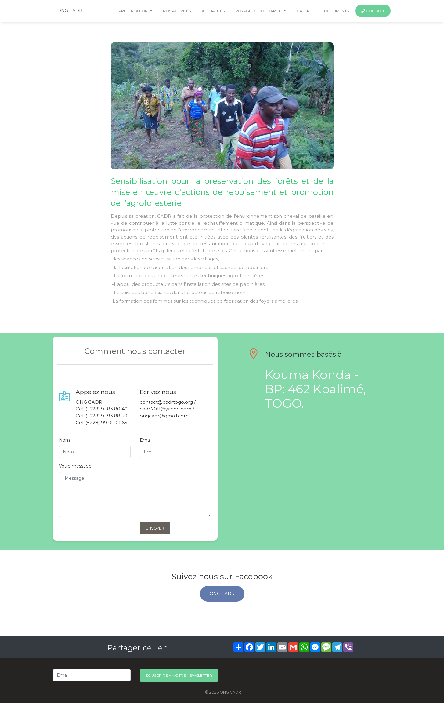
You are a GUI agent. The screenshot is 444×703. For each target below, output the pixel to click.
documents (336, 11)
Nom (64, 440)
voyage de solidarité (259, 11)
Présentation (133, 11)
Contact (372, 11)
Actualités (213, 11)
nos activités (177, 11)
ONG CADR (69, 10)
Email (146, 440)
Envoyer (155, 528)
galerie (305, 11)
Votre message (75, 466)
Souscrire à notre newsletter (179, 675)
